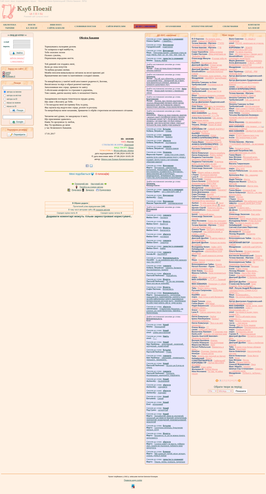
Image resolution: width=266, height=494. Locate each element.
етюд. (209, 301)
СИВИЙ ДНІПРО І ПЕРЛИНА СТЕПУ (208, 130)
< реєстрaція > (17, 61)
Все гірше (208, 271)
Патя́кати (164, 218)
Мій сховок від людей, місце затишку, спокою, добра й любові (166, 455)
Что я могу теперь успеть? (210, 122)
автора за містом (14, 95)
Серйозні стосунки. (214, 249)
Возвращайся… (243, 295)
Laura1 (8, 72)
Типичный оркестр (218, 69)
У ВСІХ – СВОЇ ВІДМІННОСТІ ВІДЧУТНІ (245, 64)
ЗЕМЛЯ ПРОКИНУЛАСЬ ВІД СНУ (240, 48)
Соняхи (207, 179)
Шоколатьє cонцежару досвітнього (241, 57)
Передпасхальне (248, 334)
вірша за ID (11, 106)
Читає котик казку (254, 305)
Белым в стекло (242, 148)
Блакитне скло (243, 340)
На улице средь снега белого (249, 111)
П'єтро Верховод (212, 188)
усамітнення (168, 47)
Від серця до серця (207, 277)
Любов (213, 316)
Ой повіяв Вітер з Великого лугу (207, 145)
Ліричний (129, 144)
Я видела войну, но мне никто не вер (207, 162)
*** (207, 327)
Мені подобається (79, 173)
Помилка (233, 78)
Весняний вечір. (250, 157)
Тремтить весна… (215, 208)
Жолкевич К (10, 76)
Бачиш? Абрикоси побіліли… (205, 320)
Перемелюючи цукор (253, 327)
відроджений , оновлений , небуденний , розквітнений (165, 345)
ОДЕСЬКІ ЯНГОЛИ (207, 329)
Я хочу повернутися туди (247, 135)
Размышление (205, 100)
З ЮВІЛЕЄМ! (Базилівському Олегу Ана (205, 182)
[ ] (220, 380)
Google (17, 122)
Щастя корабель (217, 153)
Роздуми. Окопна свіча (211, 351)
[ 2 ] (224, 380)
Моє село (240, 168)
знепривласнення (175, 203)
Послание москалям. (246, 275)
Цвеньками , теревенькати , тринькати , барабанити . (165, 359)
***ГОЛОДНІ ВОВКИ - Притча (242, 95)
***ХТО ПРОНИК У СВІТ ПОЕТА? (208, 44)
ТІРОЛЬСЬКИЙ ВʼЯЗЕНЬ (240, 166)
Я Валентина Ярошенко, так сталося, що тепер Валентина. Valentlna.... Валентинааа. (164, 311)
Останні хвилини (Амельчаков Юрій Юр (244, 252)
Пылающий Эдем (209, 63)
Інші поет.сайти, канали (55, 26)
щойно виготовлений (162, 333)
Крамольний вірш (200, 104)
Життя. (247, 179)
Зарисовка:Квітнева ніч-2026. (242, 153)
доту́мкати (164, 237)
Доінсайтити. (171, 276)
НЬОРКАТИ (162, 254)
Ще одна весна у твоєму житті (249, 54)
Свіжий (161, 399)
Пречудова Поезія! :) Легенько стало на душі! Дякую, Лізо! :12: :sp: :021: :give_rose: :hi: (166, 54)
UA (31, 14)
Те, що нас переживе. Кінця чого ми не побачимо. (165, 282)
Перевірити (17, 134)
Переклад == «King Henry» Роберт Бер (209, 285)
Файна (163, 248)
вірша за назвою (14, 103)
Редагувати (76, 190)
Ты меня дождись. (244, 52)
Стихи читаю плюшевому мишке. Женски (207, 66)
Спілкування (230, 26)
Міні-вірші (209, 303)
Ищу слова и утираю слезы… (249, 108)
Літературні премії (202, 26)
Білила (218, 264)
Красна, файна (161, 60)
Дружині (255, 266)
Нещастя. (247, 225)
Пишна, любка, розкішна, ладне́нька (169, 462)
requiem (247, 366)
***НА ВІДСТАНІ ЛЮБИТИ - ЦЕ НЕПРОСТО (246, 259)
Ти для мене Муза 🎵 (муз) (212, 205)
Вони (237, 358)
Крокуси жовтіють (254, 60)
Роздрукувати (105, 190)
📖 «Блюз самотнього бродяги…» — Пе (205, 114)
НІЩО (213, 192)
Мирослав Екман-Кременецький (117, 159)
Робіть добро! (216, 155)
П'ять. (208, 236)
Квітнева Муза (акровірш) (203, 201)
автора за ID (12, 99)
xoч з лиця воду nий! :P (171, 192)
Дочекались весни (244, 332)
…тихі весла (241, 323)
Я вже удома (242, 268)
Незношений (160, 327)
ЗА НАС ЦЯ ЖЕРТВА (246, 87)
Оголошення (173, 26)
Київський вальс (206, 214)
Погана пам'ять (243, 362)
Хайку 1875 (216, 247)
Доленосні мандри (208, 175)
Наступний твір (97, 184)
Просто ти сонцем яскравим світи (208, 267)
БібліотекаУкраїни (9, 26)
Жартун (214, 185)
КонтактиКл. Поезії (253, 26)
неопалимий (158, 404)
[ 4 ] (232, 380)
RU (41, 14)
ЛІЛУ (213, 345)
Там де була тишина (246, 325)
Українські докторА (200, 338)
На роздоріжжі (216, 342)
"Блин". (209, 358)
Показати (241, 391)
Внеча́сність (165, 230)
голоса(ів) (102, 173)
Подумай (246, 231)
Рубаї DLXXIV (255, 221)
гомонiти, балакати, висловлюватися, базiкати (164, 269)
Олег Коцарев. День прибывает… (242, 285)
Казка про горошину (217, 221)
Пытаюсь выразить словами (211, 95)
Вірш (131, 147)
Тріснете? (222, 190)
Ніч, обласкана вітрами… (212, 177)
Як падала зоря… (213, 39)
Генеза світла (207, 353)
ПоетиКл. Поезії (31, 26)
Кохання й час (249, 190)
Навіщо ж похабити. (207, 41)
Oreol (7, 74)
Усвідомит (162, 393)
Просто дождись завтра (246, 321)
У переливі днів (220, 332)
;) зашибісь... (167, 41)
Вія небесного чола (253, 201)
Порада (258, 255)
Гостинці (246, 113)
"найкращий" (220, 360)
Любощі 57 (216, 166)
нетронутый (163, 410)
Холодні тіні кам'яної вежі (215, 334)
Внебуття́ (164, 224)
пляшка (169, 131)
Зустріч (239, 197)
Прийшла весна (243, 329)
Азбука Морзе (211, 369)
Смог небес (206, 367)
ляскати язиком (172, 148)
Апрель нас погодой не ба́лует (212, 356)
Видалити (90, 190)
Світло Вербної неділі (239, 229)
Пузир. (169, 352)
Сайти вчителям (115, 26)
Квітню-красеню (252, 106)
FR (36, 14)
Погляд (202, 310)
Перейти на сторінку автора (91, 187)
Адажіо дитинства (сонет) (241, 303)
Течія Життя (252, 356)
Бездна (210, 194)
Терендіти (164, 243)
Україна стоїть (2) (213, 142)
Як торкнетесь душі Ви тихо (242, 263)
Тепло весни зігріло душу (251, 218)
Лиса (253, 364)
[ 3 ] (228, 380)
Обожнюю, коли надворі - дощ (212, 76)
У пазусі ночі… (244, 208)
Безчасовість (168, 289)
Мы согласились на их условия (212, 223)
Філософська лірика (124, 150)
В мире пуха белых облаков (248, 347)
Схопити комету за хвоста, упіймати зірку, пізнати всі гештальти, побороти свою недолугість (165, 446)
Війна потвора (216, 52)
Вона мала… (252, 271)
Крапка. (214, 340)
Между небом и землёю (209, 172)
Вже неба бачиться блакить (244, 215)
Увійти (18, 53)
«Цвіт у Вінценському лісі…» (240, 309)
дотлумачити (171, 143)
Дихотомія (241, 349)
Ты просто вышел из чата (247, 223)
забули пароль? (17, 58)
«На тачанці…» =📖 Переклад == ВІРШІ (246, 127)
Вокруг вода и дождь (207, 288)
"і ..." (155, 338)
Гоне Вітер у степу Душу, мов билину (208, 139)
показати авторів (103, 210)
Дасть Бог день (249, 273)
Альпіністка (220, 97)
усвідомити (162, 387)
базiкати (169, 137)
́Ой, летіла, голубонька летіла (207, 119)
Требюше (205, 133)
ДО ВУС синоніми (145, 26)
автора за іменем (14, 92)
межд (203, 295)
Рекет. (160, 197)
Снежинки (252, 282)
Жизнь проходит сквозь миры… (206, 158)
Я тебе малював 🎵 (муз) (212, 203)
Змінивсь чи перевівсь (214, 106)
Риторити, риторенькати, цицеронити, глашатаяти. (163, 374)
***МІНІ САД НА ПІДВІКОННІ (208, 226)
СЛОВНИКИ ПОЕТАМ (85, 26)
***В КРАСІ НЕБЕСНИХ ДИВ (206, 48)
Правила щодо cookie (133, 480)
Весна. (246, 360)
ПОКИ (213, 135)
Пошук (17, 110)
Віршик (241, 199)
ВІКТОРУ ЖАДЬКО (215, 229)
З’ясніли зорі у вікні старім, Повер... (245, 91)
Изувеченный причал (216, 196)
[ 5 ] (235, 380)
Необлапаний (163, 381)
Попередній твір (81, 184)
